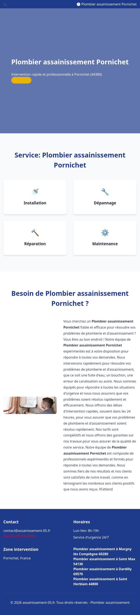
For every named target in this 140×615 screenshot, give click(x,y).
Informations (25, 535)
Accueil (8, 535)
